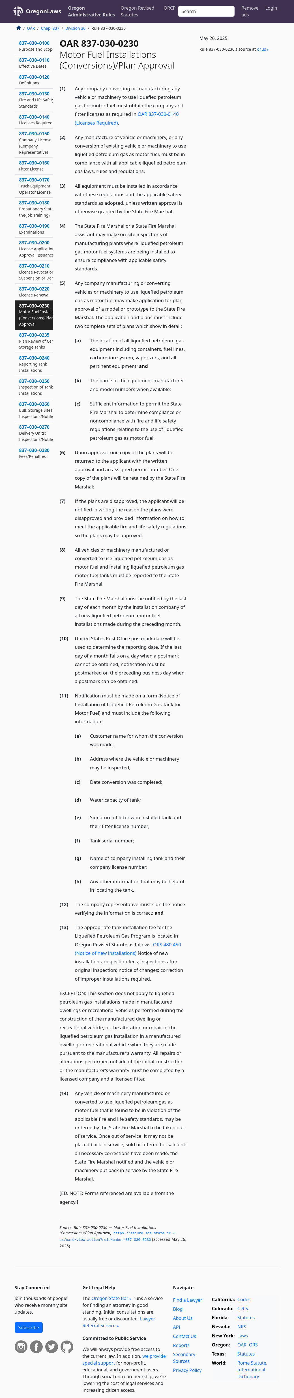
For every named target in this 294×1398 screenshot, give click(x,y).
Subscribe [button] (28, 1327)
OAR (31, 28)
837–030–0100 (37, 46)
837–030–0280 (34, 453)
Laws (242, 1336)
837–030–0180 (42, 209)
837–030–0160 (34, 166)
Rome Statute (251, 1363)
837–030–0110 (34, 63)
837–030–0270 (42, 433)
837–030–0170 (35, 186)
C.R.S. (243, 1308)
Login (271, 8)
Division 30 (75, 28)
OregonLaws (43, 11)
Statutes (246, 1317)
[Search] (206, 11)
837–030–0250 (36, 387)
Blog (178, 1309)
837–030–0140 (36, 120)
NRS (241, 1327)
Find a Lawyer (187, 1300)
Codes (243, 1299)
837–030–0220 (34, 292)
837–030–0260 (42, 410)
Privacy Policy (187, 1370)
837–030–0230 (41, 315)
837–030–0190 (34, 229)
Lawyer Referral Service (119, 1322)
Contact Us (184, 1336)
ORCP (170, 8)
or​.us (261, 49)
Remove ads (249, 11)
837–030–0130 (36, 100)
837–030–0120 (34, 80)
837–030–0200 (37, 249)
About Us (182, 1318)
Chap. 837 (50, 28)
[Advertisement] (237, 100)
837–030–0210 (38, 272)
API (176, 1327)
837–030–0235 (39, 341)
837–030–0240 (34, 364)
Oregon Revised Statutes (137, 11)
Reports (181, 1345)
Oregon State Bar (109, 1298)
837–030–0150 (35, 143)
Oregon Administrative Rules (91, 11)
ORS (253, 1345)
